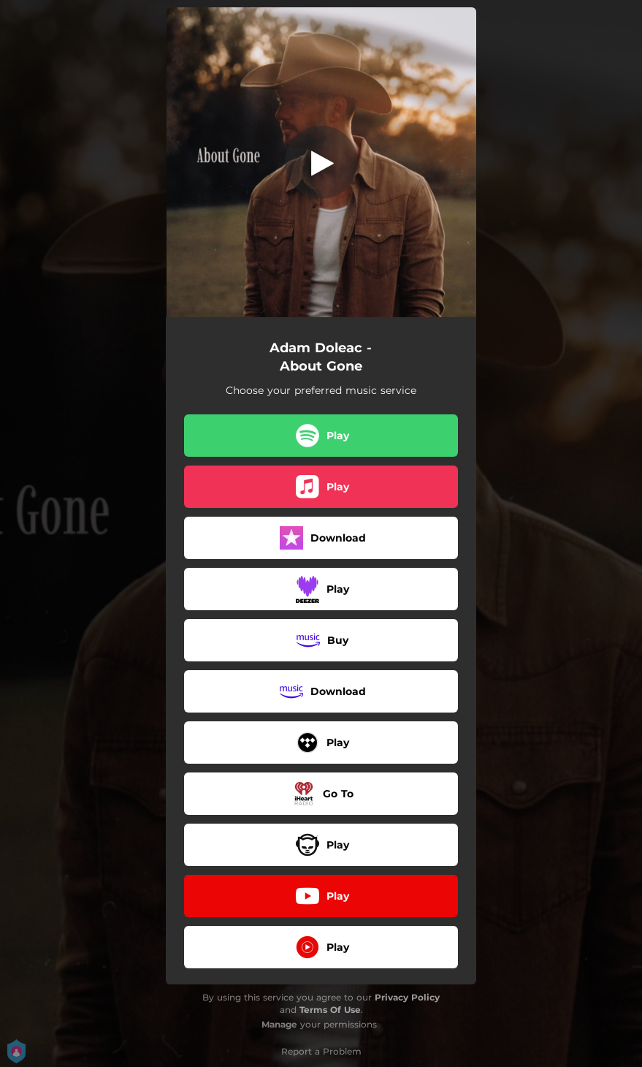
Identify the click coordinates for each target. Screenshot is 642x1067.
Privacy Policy (407, 997)
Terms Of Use (330, 1009)
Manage (279, 1024)
